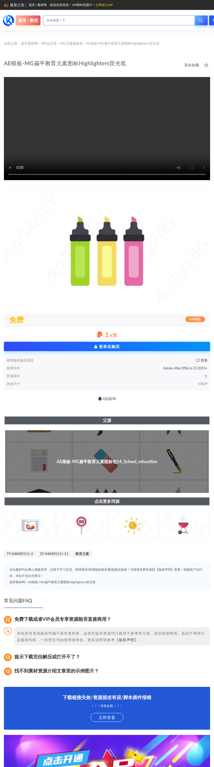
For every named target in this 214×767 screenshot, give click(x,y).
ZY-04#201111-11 (54, 554)
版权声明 (126, 640)
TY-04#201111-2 (20, 554)
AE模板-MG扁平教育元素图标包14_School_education (107, 461)
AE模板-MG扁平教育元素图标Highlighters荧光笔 (62, 582)
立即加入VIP (104, 5)
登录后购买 (107, 346)
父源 (107, 420)
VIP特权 (195, 319)
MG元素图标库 (71, 43)
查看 (201, 360)
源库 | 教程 (28, 20)
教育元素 (82, 554)
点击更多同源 (107, 501)
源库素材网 (29, 43)
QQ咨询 (107, 398)
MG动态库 (49, 43)
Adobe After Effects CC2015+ (185, 368)
